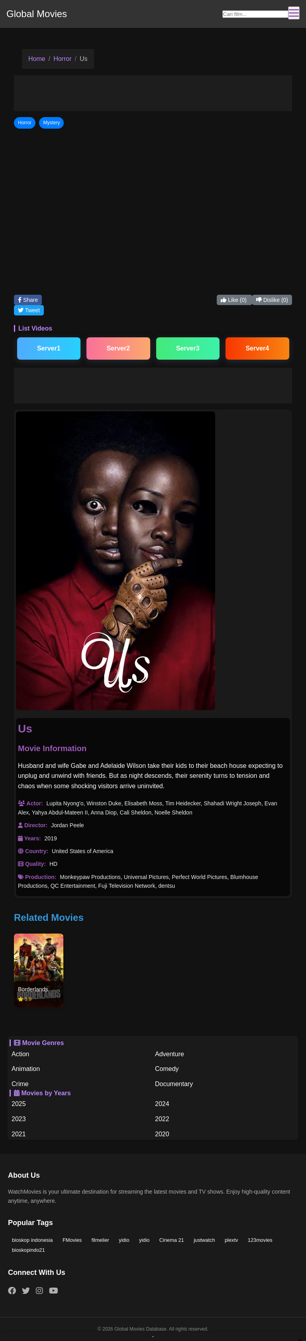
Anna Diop (103, 812)
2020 (162, 1134)
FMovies (72, 1240)
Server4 (257, 348)
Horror (62, 58)
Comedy (167, 1068)
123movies (260, 1240)
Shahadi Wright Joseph (232, 803)
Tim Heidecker (183, 803)
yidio (124, 1240)
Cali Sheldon (135, 812)
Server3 (188, 348)
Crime (20, 1084)
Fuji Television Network (126, 886)
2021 (19, 1134)
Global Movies (36, 13)
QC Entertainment (73, 886)
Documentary (174, 1084)
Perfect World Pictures (199, 877)
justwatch (204, 1240)
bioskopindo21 (28, 1250)
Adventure (169, 1054)
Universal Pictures (146, 877)
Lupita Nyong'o (64, 803)
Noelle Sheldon (173, 812)
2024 (162, 1103)
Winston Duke (103, 803)
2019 (51, 838)
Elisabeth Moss (143, 803)
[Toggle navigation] (294, 13)
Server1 (49, 348)
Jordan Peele (67, 825)
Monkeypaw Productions (90, 877)
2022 (162, 1119)
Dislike (272, 300)
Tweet (29, 310)
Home (36, 58)
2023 (19, 1119)
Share (28, 300)
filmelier (100, 1240)
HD (53, 864)
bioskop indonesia (32, 1240)
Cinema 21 (171, 1240)
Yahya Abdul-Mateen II (60, 812)
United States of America (82, 851)
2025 (19, 1103)
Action (20, 1054)
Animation (26, 1068)
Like (234, 300)
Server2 (118, 348)
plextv (231, 1240)
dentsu (166, 886)
